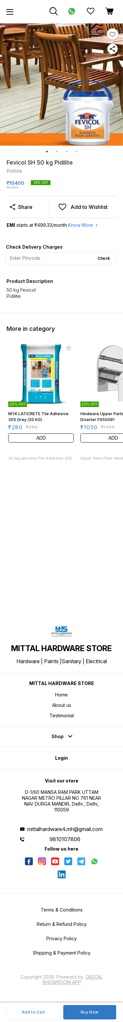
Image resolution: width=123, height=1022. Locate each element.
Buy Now (89, 1012)
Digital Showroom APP (72, 979)
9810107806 (65, 839)
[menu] (9, 11)
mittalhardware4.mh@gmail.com (65, 829)
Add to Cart (33, 1012)
